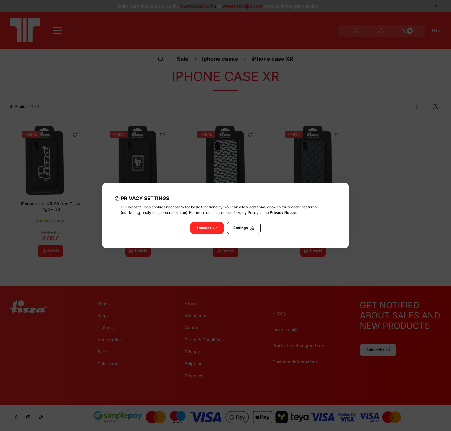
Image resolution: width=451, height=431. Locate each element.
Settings (243, 228)
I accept (207, 228)
